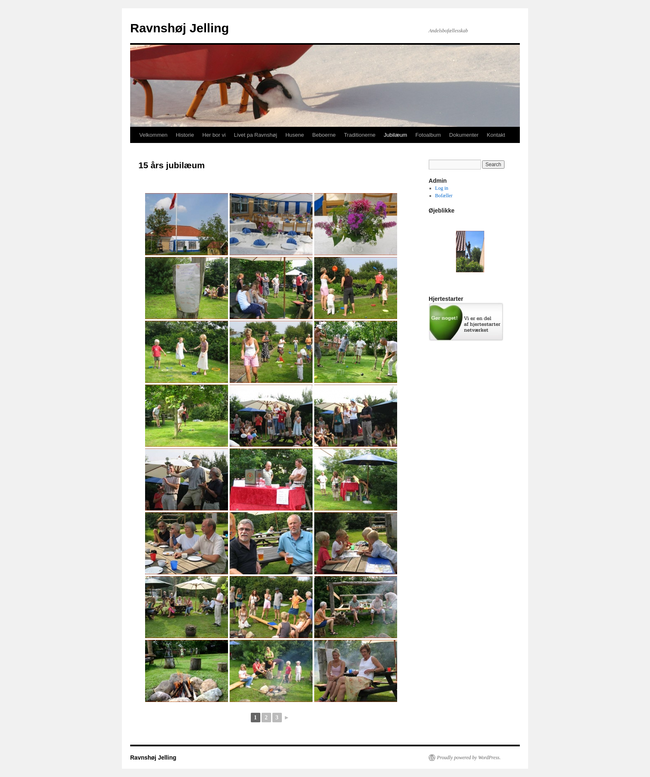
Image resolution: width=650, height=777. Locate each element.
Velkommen (153, 135)
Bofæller (444, 195)
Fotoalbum (428, 135)
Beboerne (323, 135)
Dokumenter (464, 135)
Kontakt (496, 135)
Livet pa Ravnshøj (255, 135)
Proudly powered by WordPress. (469, 757)
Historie (185, 135)
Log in (442, 188)
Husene (294, 135)
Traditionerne (360, 135)
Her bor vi (214, 135)
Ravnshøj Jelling (179, 28)
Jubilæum (395, 135)
